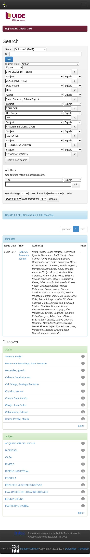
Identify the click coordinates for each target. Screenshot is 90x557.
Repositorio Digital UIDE (18, 28)
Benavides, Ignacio (15, 370)
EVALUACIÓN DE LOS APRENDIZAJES (26, 492)
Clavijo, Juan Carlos (15, 405)
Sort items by (39, 193)
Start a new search (17, 160)
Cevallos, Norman (14, 391)
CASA (8, 457)
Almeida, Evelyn (13, 356)
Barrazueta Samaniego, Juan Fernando (26, 363)
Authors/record (30, 198)
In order (67, 193)
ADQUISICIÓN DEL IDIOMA (20, 443)
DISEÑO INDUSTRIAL (17, 471)
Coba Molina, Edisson (16, 412)
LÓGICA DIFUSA (14, 499)
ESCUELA (10, 478)
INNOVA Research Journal (24, 255)
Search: (9, 49)
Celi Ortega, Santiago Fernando (22, 384)
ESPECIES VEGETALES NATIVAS (23, 485)
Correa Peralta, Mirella (17, 419)
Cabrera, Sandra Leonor (18, 377)
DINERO (9, 464)
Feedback (84, 548)
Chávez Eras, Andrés (16, 398)
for (6, 54)
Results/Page (12, 193)
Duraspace (70, 548)
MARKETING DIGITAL (17, 506)
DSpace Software (29, 548)
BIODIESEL (11, 450)
